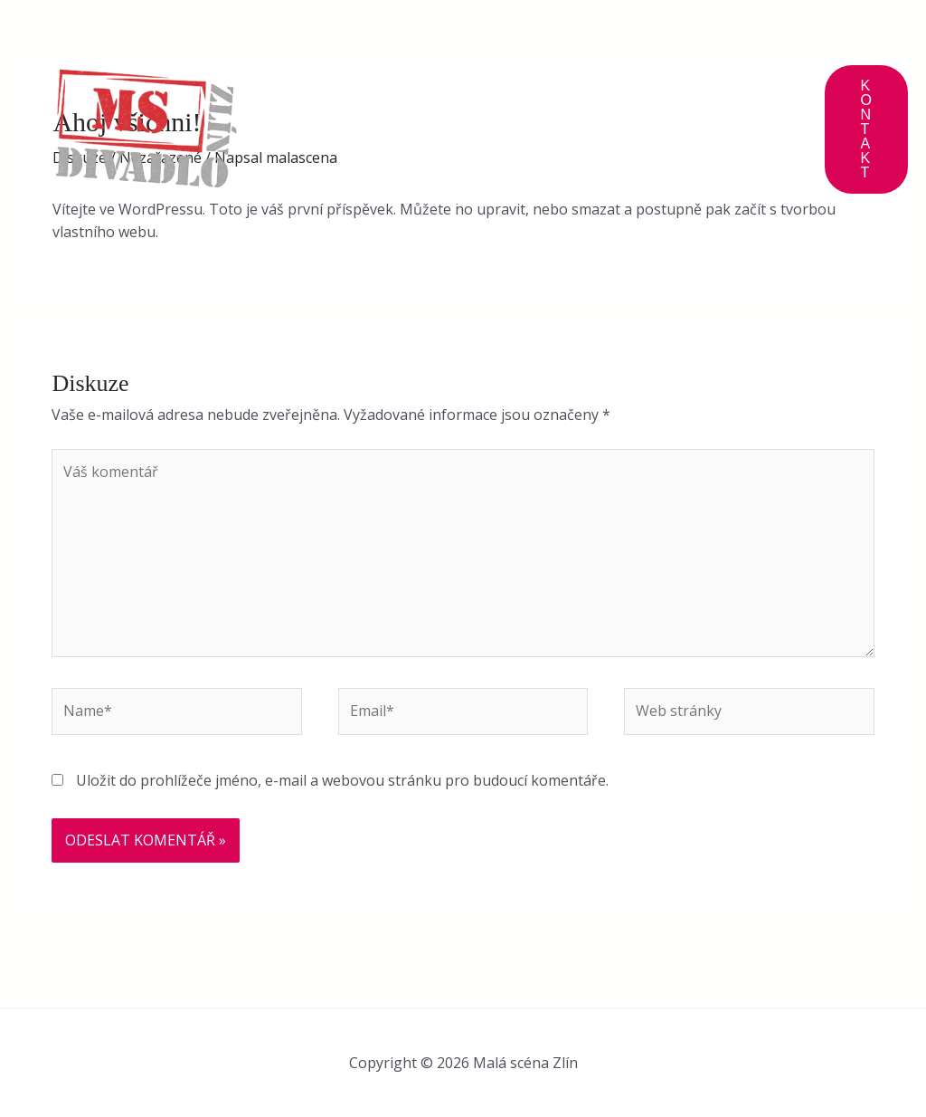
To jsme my (409, 193)
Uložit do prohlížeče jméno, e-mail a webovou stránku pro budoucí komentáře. (342, 780)
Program (501, 64)
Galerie (626, 64)
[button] (866, 129)
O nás (382, 64)
